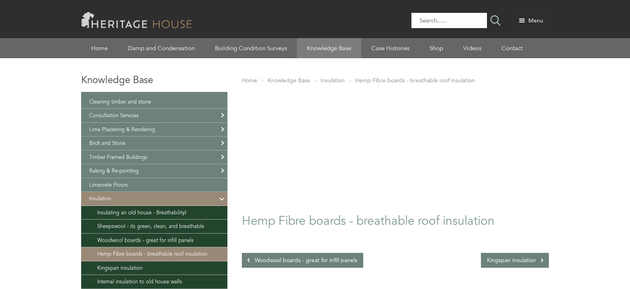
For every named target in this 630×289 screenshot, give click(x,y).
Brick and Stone (107, 143)
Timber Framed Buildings (118, 157)
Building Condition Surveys (251, 48)
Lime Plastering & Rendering (122, 129)
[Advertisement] (395, 147)
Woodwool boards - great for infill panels (306, 260)
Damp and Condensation (161, 48)
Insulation (333, 80)
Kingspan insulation (511, 260)
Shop (436, 48)
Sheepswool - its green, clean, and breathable (150, 226)
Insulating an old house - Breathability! (141, 212)
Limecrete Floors (108, 184)
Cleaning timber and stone (120, 101)
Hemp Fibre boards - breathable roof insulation (415, 80)
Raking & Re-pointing (114, 170)
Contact (512, 48)
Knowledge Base (329, 48)
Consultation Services (114, 115)
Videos (472, 48)
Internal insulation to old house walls (139, 281)
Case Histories (390, 48)
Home (99, 48)
